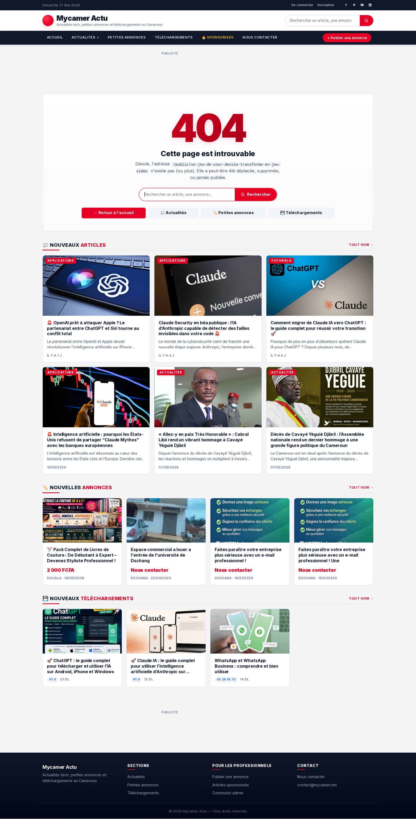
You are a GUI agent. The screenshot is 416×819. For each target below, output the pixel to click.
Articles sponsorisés (230, 785)
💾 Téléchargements (281, 212)
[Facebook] (346, 5)
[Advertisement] (170, 69)
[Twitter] (354, 5)
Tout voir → (361, 245)
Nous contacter (260, 37)
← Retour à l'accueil (134, 212)
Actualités (85, 37)
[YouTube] (362, 5)
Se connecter (302, 5)
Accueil (55, 37)
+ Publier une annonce (345, 38)
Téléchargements (174, 37)
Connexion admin (227, 793)
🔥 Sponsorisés (217, 37)
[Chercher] (366, 20)
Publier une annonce (230, 777)
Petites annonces (127, 37)
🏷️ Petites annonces (226, 212)
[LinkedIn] (370, 5)
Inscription (326, 5)
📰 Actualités (180, 212)
